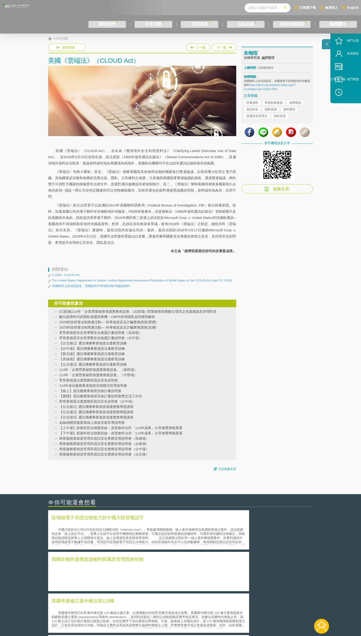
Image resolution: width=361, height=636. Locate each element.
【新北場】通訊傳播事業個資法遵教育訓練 (92, 354)
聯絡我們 (181, 617)
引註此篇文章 (227, 469)
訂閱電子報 (308, 7)
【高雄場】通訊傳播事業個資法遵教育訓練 (92, 359)
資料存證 (280, 122)
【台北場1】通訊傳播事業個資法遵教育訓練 (93, 343)
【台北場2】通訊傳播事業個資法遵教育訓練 (93, 364)
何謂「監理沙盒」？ (199, 566)
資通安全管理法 (256, 122)
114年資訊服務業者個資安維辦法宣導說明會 (93, 385)
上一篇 (198, 46)
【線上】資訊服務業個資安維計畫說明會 (90, 391)
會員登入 (331, 7)
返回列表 (68, 47)
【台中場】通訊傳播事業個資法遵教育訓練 (92, 348)
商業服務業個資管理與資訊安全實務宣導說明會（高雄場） (104, 438)
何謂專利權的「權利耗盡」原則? (209, 579)
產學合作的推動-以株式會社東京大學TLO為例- (219, 586)
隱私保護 (271, 115)
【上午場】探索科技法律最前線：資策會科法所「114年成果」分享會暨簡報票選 (120, 428)
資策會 (246, 611)
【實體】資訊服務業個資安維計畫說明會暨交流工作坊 (100, 396)
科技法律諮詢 (291, 24)
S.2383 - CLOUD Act (66, 275)
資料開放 (295, 109)
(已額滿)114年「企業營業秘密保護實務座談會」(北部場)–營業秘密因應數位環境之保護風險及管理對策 (137, 311)
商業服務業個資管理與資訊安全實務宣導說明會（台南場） (104, 444)
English (353, 7)
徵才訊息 (210, 611)
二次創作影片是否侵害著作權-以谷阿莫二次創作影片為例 (95, 566)
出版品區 (245, 24)
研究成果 (199, 24)
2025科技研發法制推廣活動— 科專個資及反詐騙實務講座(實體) (108, 322)
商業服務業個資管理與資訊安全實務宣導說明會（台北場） (104, 454)
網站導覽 (210, 617)
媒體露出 (338, 24)
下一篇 (224, 46)
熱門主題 (345, 58)
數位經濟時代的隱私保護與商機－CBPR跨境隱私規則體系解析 (107, 317)
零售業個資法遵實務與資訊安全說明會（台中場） (97, 401)
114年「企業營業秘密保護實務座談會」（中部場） (98, 375)
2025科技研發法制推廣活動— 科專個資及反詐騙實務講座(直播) (108, 327)
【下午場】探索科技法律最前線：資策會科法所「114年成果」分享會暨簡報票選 (120, 433)
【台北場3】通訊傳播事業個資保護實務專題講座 (96, 417)
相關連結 (273, 611)
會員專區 (345, 71)
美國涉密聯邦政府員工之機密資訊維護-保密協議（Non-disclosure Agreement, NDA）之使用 (111, 586)
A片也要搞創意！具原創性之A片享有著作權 (217, 573)
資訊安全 (252, 115)
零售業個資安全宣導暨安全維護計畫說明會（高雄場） (100, 333)
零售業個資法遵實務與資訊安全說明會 (88, 380)
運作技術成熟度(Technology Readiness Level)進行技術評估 (97, 579)
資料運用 (289, 115)
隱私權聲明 (183, 611)
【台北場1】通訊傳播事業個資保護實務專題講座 (96, 407)
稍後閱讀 (347, 110)
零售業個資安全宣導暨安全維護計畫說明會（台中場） (100, 338)
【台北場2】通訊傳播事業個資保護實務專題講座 (96, 412)
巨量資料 (252, 109)
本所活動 (153, 24)
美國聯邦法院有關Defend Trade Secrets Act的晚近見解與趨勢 (99, 573)
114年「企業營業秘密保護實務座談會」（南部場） (98, 370)
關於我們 (107, 24)
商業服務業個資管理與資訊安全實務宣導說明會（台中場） (104, 449)
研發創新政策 (274, 109)
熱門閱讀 (345, 97)
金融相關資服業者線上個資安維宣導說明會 (92, 422)
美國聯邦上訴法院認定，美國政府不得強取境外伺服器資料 (91, 286)
